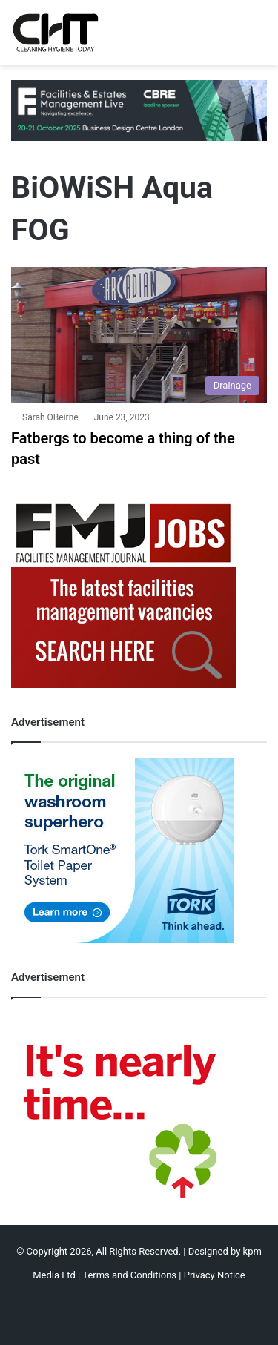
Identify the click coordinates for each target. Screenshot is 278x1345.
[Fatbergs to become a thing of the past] (139, 335)
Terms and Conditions (129, 1274)
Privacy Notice (214, 1274)
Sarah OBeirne (50, 417)
